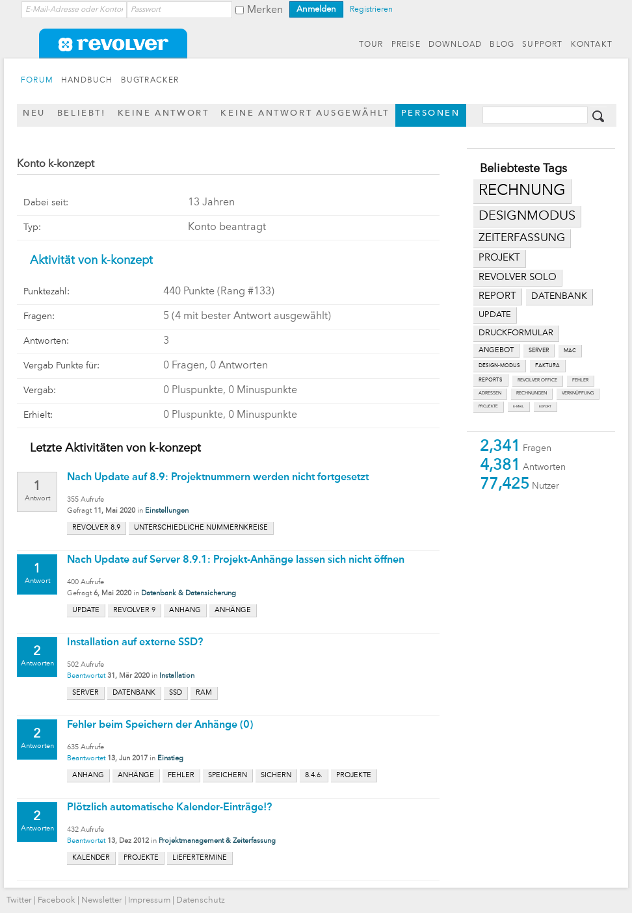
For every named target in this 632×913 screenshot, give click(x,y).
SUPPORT (542, 45)
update (495, 315)
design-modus (499, 365)
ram (204, 693)
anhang (185, 610)
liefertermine (199, 858)
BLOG (502, 45)
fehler (580, 380)
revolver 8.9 (96, 528)
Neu (34, 113)
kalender (91, 858)
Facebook (56, 900)
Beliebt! (81, 113)
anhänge (233, 610)
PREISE (406, 45)
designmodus (527, 216)
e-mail (518, 406)
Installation (176, 676)
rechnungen (531, 393)
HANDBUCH (87, 80)
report (497, 296)
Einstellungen (167, 511)
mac (570, 351)
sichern (276, 775)
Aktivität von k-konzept (91, 260)
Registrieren (371, 10)
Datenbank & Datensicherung (188, 593)
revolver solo (518, 277)
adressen (490, 393)
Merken (265, 10)
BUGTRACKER (150, 80)
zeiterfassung (522, 238)
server (539, 351)
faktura (547, 365)
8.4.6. (314, 775)
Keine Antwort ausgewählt (304, 113)
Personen (430, 113)
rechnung (522, 191)
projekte (488, 406)
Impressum (149, 900)
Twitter (19, 900)
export (545, 406)
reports (491, 380)
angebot (496, 350)
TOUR (371, 45)
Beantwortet (86, 676)
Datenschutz (200, 900)
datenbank (559, 296)
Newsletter (101, 900)
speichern (227, 775)
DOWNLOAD (455, 45)
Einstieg (170, 758)
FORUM (37, 80)
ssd (175, 693)
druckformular (516, 333)
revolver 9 (134, 610)
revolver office (537, 380)
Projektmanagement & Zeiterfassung (217, 841)
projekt (499, 258)
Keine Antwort (163, 113)
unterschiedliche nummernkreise (201, 528)
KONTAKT (591, 45)
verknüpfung (578, 393)
